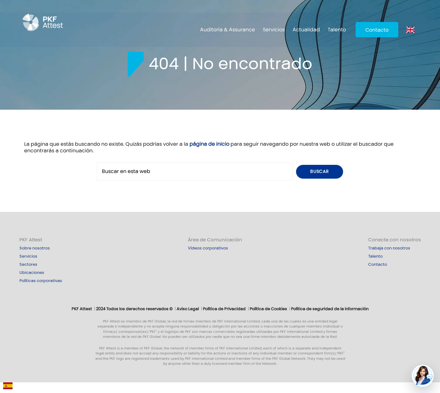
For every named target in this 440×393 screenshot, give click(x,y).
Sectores (28, 264)
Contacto (377, 30)
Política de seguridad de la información (329, 309)
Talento (337, 30)
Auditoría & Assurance (227, 30)
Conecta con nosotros (394, 240)
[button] (423, 376)
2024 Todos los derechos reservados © (134, 309)
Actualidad (306, 30)
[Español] (8, 387)
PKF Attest (30, 240)
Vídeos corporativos (208, 248)
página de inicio (209, 144)
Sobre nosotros (34, 248)
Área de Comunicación (215, 240)
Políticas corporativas (40, 280)
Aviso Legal (188, 309)
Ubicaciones (31, 272)
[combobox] (8, 387)
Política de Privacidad (224, 309)
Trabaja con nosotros (389, 248)
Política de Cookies (268, 309)
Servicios (274, 30)
